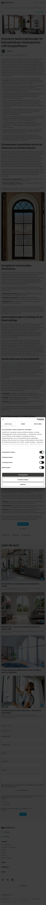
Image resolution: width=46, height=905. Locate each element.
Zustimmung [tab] (8, 424)
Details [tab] (23, 424)
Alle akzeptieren (23, 474)
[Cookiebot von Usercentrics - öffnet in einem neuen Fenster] (37, 419)
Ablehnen (23, 484)
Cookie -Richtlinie (18, 446)
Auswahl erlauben (23, 479)
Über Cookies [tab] (38, 424)
